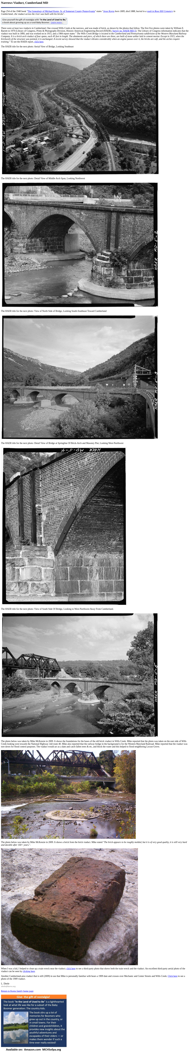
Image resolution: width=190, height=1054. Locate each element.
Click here (172, 976)
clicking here (29, 971)
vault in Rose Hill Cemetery (160, 11)
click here (38, 41)
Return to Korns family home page (17, 991)
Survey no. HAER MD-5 (124, 31)
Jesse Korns (108, 11)
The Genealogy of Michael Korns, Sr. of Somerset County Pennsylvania (61, 11)
